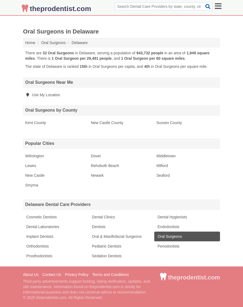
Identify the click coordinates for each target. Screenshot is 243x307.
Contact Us (51, 274)
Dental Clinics (103, 217)
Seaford (163, 175)
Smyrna (31, 185)
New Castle (35, 175)
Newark (97, 175)
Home (30, 43)
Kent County (35, 123)
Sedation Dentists (106, 256)
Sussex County (169, 123)
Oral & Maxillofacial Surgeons (116, 236)
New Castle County (107, 123)
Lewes (30, 165)
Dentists (98, 227)
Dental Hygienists (171, 217)
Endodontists (167, 227)
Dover (96, 156)
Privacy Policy (76, 274)
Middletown (166, 156)
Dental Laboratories (42, 227)
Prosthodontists (38, 256)
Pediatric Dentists (106, 246)
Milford (162, 165)
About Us (31, 274)
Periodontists (167, 246)
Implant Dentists (39, 236)
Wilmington (34, 156)
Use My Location (42, 95)
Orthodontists (37, 246)
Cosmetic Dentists (41, 217)
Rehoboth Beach (105, 165)
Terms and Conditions (110, 274)
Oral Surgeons (169, 236)
